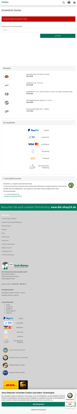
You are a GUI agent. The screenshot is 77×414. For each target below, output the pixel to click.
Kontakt (4, 229)
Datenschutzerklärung (45, 400)
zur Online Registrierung (12, 194)
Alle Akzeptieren (38, 404)
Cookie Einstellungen (8, 255)
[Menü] (73, 393)
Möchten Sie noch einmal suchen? (12, 26)
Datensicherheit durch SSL (17, 350)
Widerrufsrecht (6, 226)
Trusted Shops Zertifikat (9, 218)
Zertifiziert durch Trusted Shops (18, 357)
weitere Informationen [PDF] (13, 196)
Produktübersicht (7, 251)
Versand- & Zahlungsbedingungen (12, 222)
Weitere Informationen (38, 410)
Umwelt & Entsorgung (8, 244)
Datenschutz (5, 237)
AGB (3, 233)
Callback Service (7, 248)
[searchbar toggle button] (63, 2)
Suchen (58, 36)
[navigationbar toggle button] (74, 2)
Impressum (5, 240)
